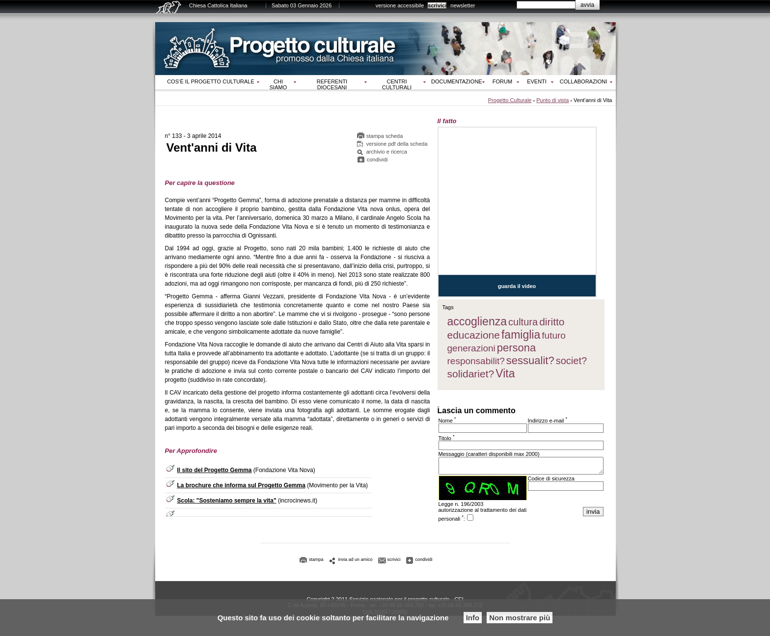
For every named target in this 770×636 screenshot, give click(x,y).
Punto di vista (552, 100)
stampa (316, 562)
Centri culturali (397, 84)
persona (516, 348)
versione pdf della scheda (397, 145)
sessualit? (530, 360)
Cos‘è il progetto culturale (210, 81)
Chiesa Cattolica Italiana (218, 5)
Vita (505, 373)
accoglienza (477, 321)
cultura (523, 322)
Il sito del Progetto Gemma (214, 471)
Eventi (537, 81)
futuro (554, 335)
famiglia (520, 334)
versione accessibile (400, 5)
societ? (571, 360)
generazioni (471, 348)
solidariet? (471, 373)
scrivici (437, 5)
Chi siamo (278, 84)
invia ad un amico (355, 562)
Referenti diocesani (332, 84)
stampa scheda (384, 137)
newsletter (462, 5)
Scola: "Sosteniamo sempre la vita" (226, 502)
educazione (473, 335)
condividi (377, 161)
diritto (551, 321)
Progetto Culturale (510, 100)
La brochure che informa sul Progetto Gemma (241, 486)
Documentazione (456, 81)
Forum (502, 81)
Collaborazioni (583, 81)
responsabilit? (476, 361)
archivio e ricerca (386, 153)
